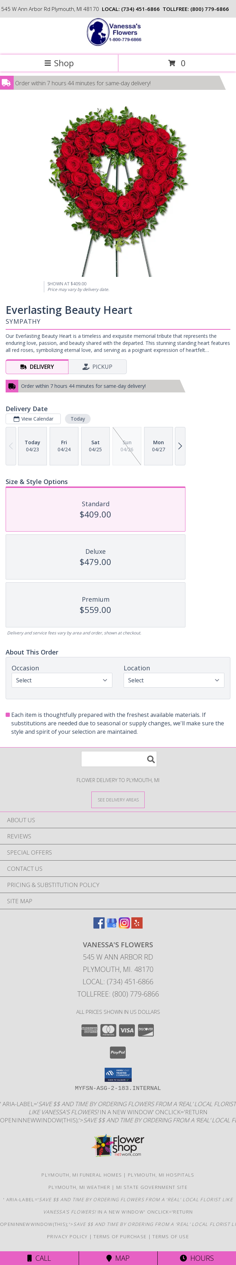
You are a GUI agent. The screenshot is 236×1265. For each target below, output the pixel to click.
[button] (118, 1075)
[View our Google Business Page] (111, 926)
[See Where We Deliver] (118, 799)
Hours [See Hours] (197, 1258)
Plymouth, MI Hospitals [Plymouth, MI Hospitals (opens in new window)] (161, 1175)
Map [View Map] (118, 1258)
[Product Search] (119, 759)
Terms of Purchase (119, 1236)
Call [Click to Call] (39, 1258)
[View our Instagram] (124, 926)
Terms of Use (170, 1236)
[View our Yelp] (137, 926)
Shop (59, 63)
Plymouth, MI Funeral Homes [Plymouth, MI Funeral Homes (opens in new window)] (81, 1175)
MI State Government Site (152, 1187)
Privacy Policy (67, 1236)
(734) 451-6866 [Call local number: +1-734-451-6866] (140, 8)
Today (78, 418)
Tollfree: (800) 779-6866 (118, 994)
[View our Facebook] (99, 926)
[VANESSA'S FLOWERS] (118, 44)
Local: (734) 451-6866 (118, 981)
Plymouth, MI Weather (79, 1187)
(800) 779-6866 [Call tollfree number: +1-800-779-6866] (209, 8)
